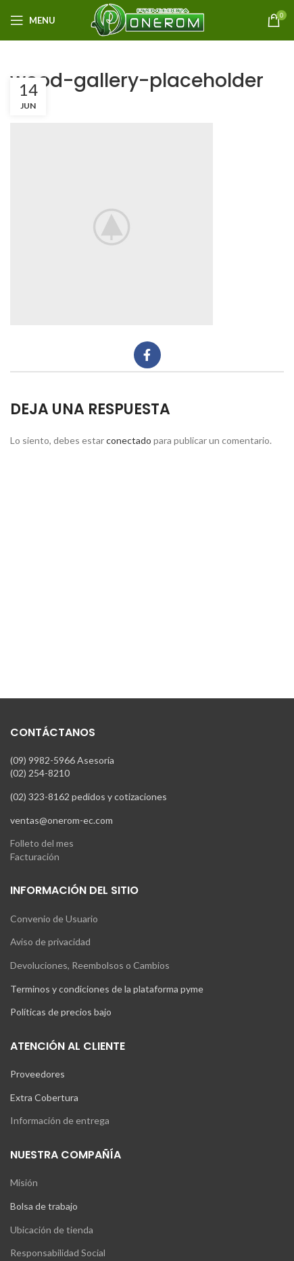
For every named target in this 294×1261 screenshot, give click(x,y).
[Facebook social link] (147, 354)
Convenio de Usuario (54, 918)
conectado (128, 440)
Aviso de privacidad (50, 941)
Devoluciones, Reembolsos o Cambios (90, 965)
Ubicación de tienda (51, 1229)
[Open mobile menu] (32, 20)
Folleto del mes (42, 843)
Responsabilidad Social (57, 1252)
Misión (24, 1182)
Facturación (34, 856)
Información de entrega (59, 1120)
